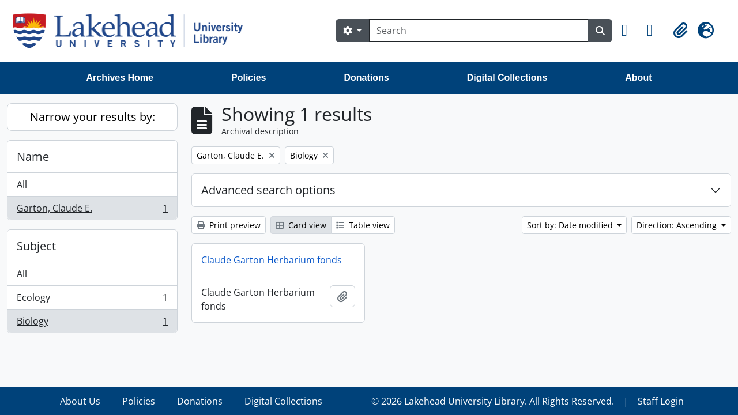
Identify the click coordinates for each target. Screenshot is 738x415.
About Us (80, 401)
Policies (248, 77)
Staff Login (661, 401)
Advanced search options (268, 190)
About (638, 77)
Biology (92, 323)
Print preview (229, 225)
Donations (366, 77)
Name (33, 156)
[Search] (478, 30)
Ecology (92, 300)
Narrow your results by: (92, 116)
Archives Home (120, 77)
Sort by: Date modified (571, 225)
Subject (36, 246)
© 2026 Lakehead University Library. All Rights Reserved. (492, 401)
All (22, 184)
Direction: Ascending (678, 225)
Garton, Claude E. (92, 210)
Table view (363, 225)
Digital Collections (507, 77)
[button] (629, 30)
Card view (301, 225)
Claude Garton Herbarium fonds (271, 260)
